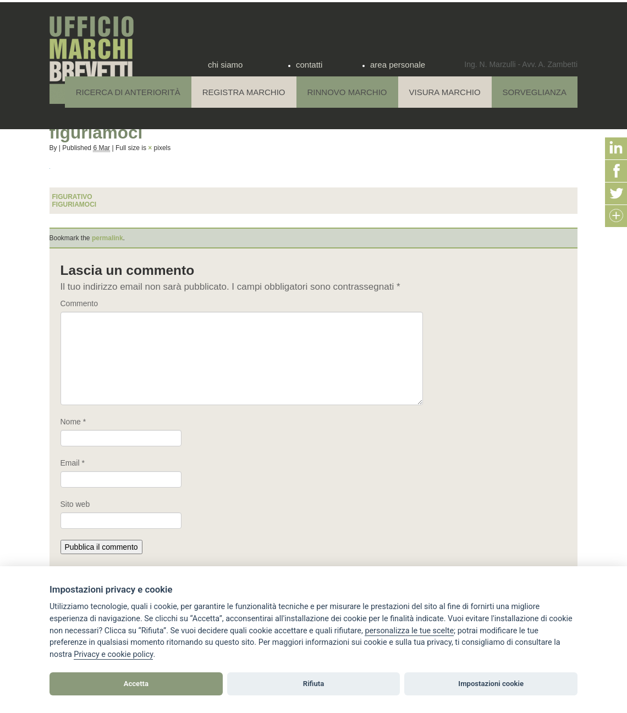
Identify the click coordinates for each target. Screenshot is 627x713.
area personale (397, 64)
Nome (73, 421)
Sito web (75, 504)
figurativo (72, 197)
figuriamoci (74, 204)
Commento (79, 303)
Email (73, 462)
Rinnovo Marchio (347, 92)
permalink (107, 238)
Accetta (136, 683)
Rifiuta (313, 683)
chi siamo (225, 64)
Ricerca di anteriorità (128, 92)
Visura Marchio (445, 92)
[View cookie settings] (409, 631)
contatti (309, 64)
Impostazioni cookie (491, 683)
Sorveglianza (534, 92)
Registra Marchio (243, 92)
